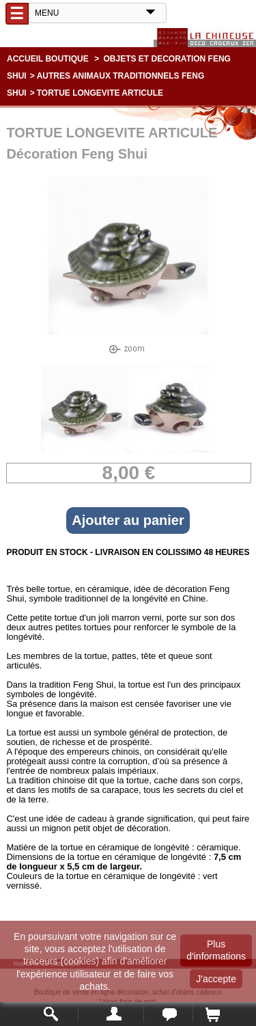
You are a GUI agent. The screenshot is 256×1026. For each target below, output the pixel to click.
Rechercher (51, 1014)
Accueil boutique (48, 59)
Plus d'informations (216, 950)
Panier (212, 1014)
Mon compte (111, 1014)
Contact (168, 1014)
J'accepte (216, 978)
